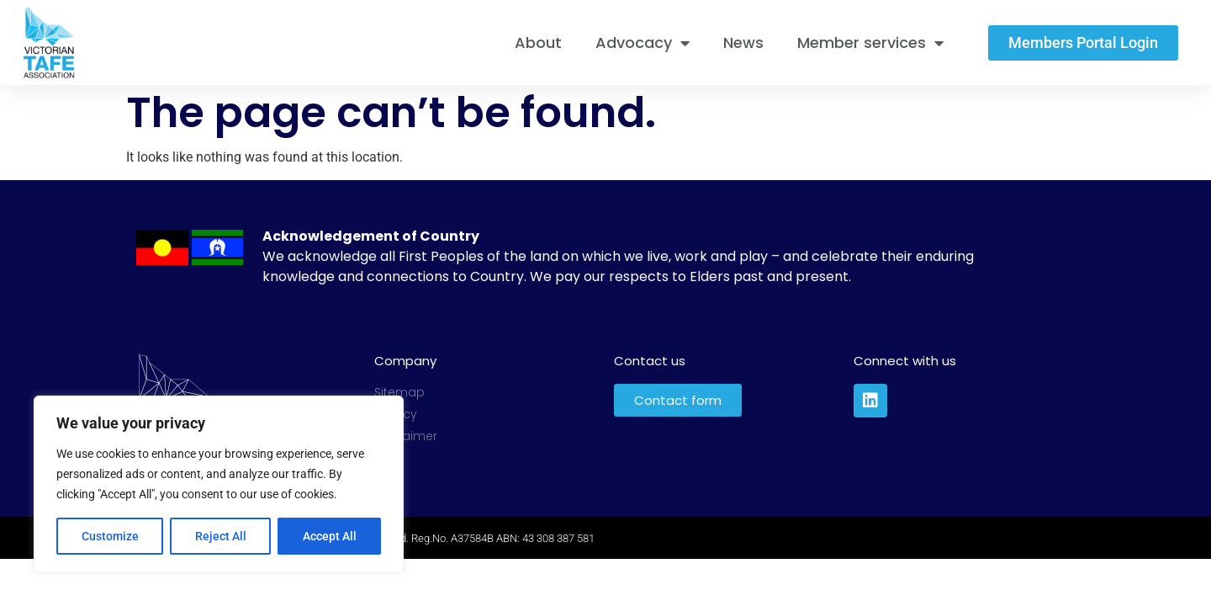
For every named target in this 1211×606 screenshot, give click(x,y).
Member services (870, 43)
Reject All (220, 536)
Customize (110, 536)
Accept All (330, 536)
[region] (219, 484)
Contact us (649, 360)
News (743, 42)
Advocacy (642, 43)
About (538, 42)
